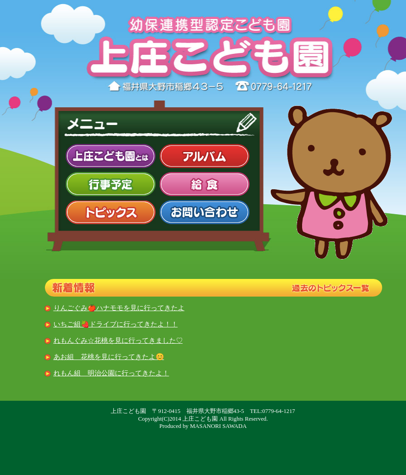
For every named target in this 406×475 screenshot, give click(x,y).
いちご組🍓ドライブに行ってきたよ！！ (116, 324)
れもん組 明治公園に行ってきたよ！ (111, 373)
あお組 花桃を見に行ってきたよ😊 (109, 356)
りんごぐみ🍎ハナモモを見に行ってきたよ (119, 308)
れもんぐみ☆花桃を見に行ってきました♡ (118, 340)
